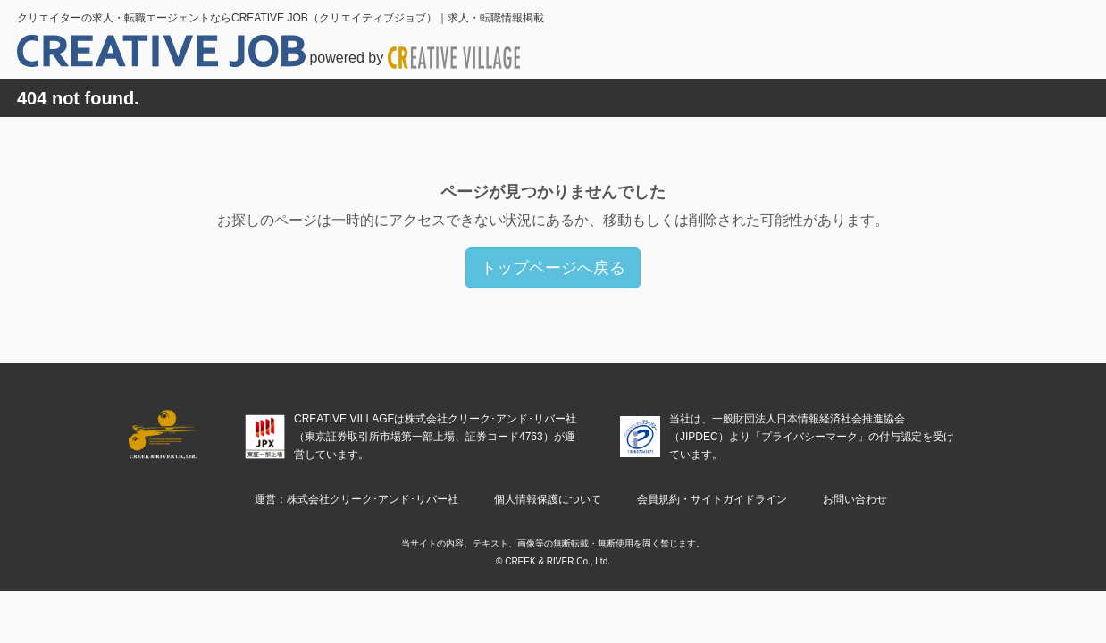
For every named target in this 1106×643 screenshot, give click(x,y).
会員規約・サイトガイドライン (712, 499)
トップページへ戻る (553, 268)
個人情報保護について (547, 499)
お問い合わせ (855, 499)
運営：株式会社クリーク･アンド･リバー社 (356, 499)
